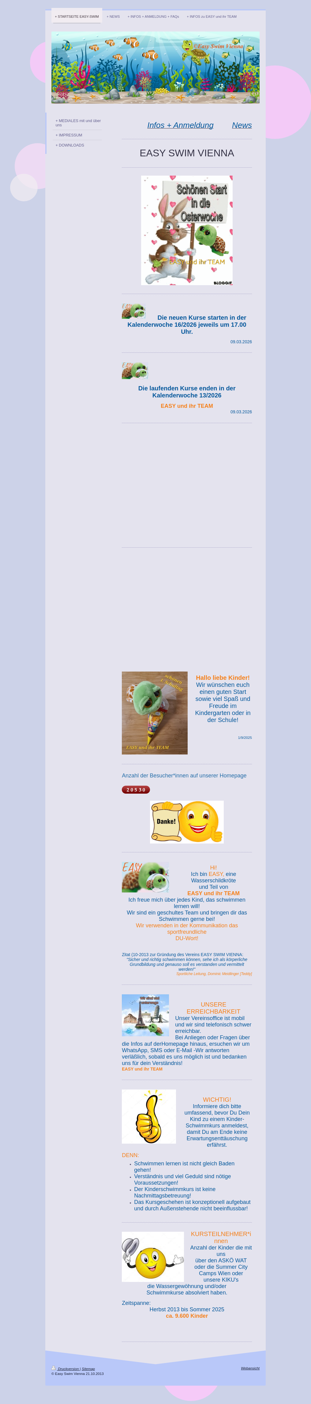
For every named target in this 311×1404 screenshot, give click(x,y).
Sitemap (88, 1369)
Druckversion (65, 1369)
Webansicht (250, 1368)
